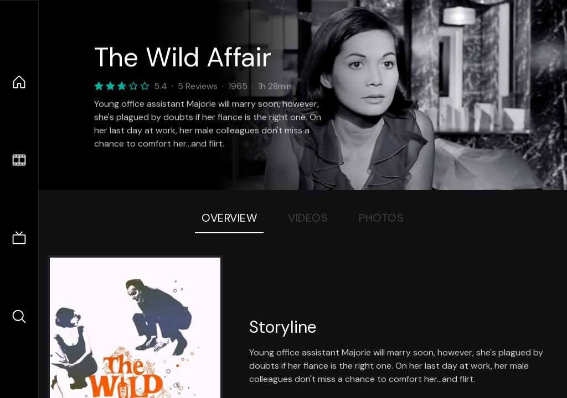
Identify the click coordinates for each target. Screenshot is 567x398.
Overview (229, 218)
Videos (308, 218)
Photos (381, 218)
